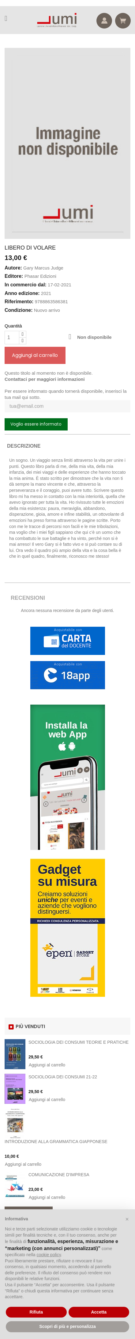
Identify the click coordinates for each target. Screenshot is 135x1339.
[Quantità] (12, 337)
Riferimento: (19, 301)
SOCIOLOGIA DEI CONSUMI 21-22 (62, 1076)
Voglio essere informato (36, 424)
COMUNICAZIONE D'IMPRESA (58, 1174)
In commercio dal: (26, 284)
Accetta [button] (99, 1312)
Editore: (14, 276)
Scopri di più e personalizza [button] (67, 1326)
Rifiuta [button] (36, 1312)
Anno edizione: (22, 293)
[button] (127, 1219)
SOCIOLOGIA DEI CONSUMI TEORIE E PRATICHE (78, 1042)
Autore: (13, 267)
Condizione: (19, 310)
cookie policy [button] (49, 1254)
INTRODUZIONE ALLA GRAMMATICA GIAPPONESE (56, 1141)
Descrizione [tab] (23, 446)
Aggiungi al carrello (35, 355)
